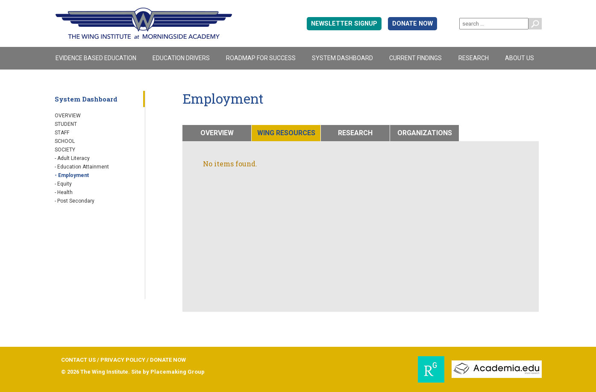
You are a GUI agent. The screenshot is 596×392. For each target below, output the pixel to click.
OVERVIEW (217, 133)
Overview (68, 116)
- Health (64, 192)
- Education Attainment (82, 167)
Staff (62, 133)
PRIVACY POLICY (122, 360)
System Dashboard (342, 58)
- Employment (72, 175)
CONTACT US (78, 360)
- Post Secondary (74, 201)
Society (65, 150)
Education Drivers (181, 58)
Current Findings (415, 58)
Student (66, 124)
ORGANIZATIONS (424, 133)
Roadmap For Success (261, 58)
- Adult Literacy (72, 158)
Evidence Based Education (96, 58)
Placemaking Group (177, 372)
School (65, 141)
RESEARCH (355, 133)
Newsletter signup (344, 23)
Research (473, 58)
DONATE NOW (412, 23)
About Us (519, 58)
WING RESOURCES (286, 133)
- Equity (63, 184)
